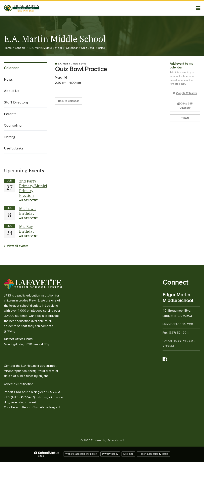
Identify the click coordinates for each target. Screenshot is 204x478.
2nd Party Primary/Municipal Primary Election (35, 188)
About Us (11, 91)
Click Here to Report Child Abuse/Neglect (32, 407)
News (8, 79)
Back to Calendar (68, 101)
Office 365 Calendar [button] (185, 105)
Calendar (72, 48)
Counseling (13, 125)
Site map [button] (128, 454)
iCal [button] (185, 118)
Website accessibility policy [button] (81, 454)
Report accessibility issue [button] (153, 454)
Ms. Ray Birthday (26, 229)
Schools (20, 48)
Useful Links (13, 148)
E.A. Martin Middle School (45, 48)
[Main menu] (198, 8)
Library (9, 137)
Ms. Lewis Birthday (27, 211)
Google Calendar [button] (185, 93)
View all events (17, 246)
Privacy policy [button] (110, 454)
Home (8, 48)
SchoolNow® (115, 440)
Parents (10, 114)
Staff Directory (16, 102)
